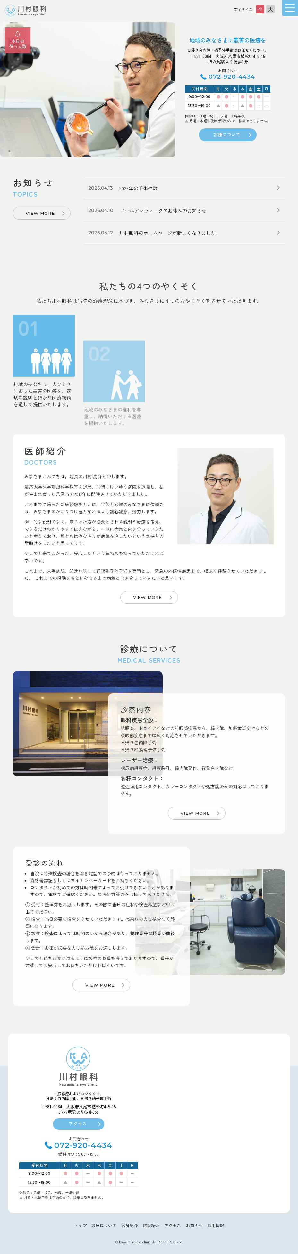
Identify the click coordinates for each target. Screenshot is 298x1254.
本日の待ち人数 (17, 44)
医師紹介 (129, 1225)
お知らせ (194, 1225)
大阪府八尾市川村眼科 (26, 10)
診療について (226, 134)
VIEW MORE (40, 213)
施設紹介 (151, 1225)
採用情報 (215, 1225)
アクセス (78, 1124)
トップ (80, 1225)
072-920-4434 (232, 76)
